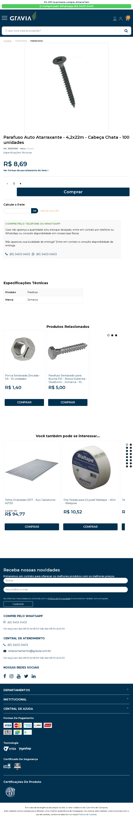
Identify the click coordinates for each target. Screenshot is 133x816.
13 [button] (127, 457)
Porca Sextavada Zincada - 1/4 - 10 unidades (23, 370)
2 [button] (112, 329)
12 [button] (131, 453)
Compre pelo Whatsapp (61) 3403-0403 (66, 6)
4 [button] (131, 441)
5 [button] (127, 444)
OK (34, 204)
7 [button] (127, 447)
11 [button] (127, 453)
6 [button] (131, 444)
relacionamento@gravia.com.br (27, 644)
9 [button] (127, 450)
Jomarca (30, 149)
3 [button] (116, 329)
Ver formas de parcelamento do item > (25, 170)
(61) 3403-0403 (17, 247)
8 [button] (131, 447)
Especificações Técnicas (17, 152)
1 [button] (108, 329)
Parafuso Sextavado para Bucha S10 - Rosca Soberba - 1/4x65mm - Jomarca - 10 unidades (67, 373)
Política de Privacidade (59, 591)
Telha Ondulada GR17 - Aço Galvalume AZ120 (24, 494)
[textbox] (66, 31)
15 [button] (127, 460)
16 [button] (131, 460)
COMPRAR (24, 396)
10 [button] (131, 450)
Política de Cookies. (87, 807)
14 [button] (131, 457)
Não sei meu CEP (50, 204)
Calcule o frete (14, 198)
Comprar (77, 184)
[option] (66, 88)
